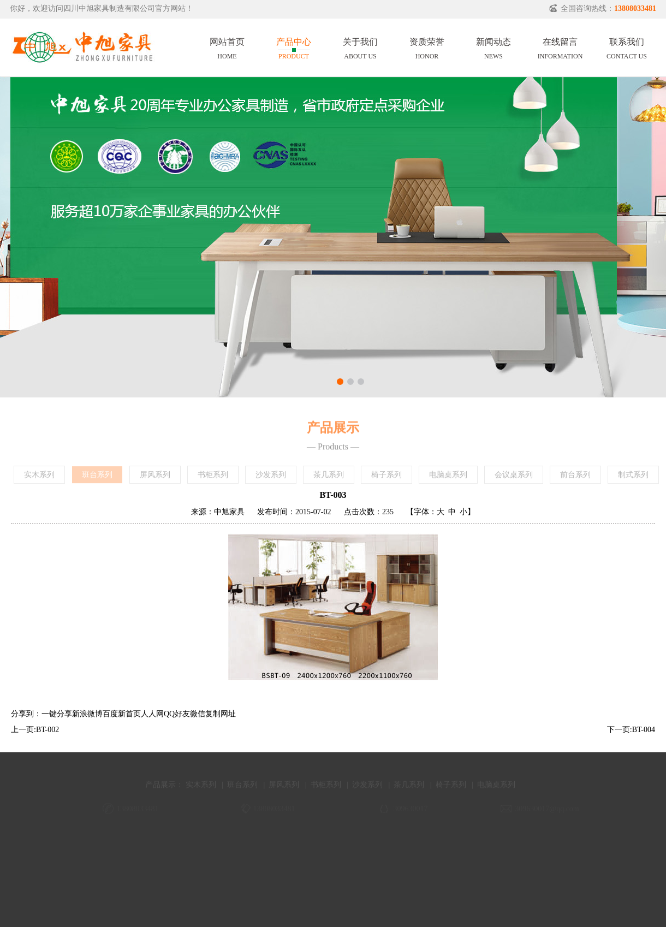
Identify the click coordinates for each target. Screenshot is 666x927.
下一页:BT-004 (631, 730)
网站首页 (227, 47)
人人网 (152, 714)
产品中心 (293, 47)
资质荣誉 (426, 47)
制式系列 (633, 477)
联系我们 (626, 47)
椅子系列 (386, 477)
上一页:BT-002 (35, 730)
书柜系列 (213, 477)
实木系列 (39, 477)
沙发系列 (270, 477)
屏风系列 (155, 477)
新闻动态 (493, 47)
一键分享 (56, 714)
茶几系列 (328, 477)
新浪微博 (87, 714)
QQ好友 (177, 714)
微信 (197, 714)
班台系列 (97, 477)
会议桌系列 (514, 477)
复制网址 (220, 714)
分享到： (26, 714)
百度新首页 (122, 714)
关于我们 (360, 47)
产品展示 (160, 790)
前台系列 (575, 477)
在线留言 (560, 47)
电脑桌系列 (448, 477)
